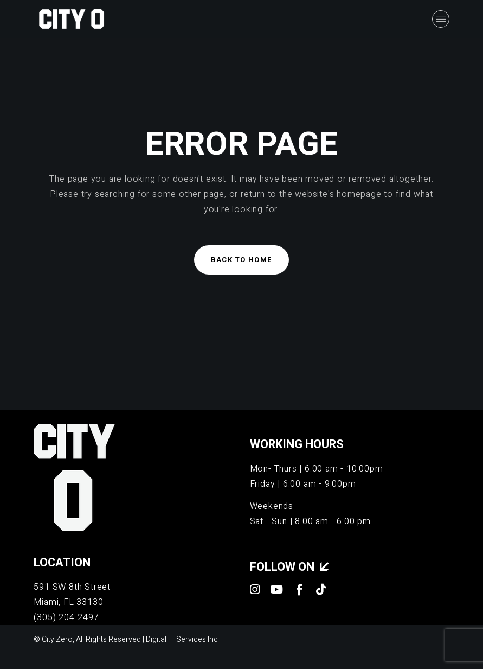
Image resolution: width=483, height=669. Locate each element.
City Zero (57, 639)
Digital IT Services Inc (182, 639)
